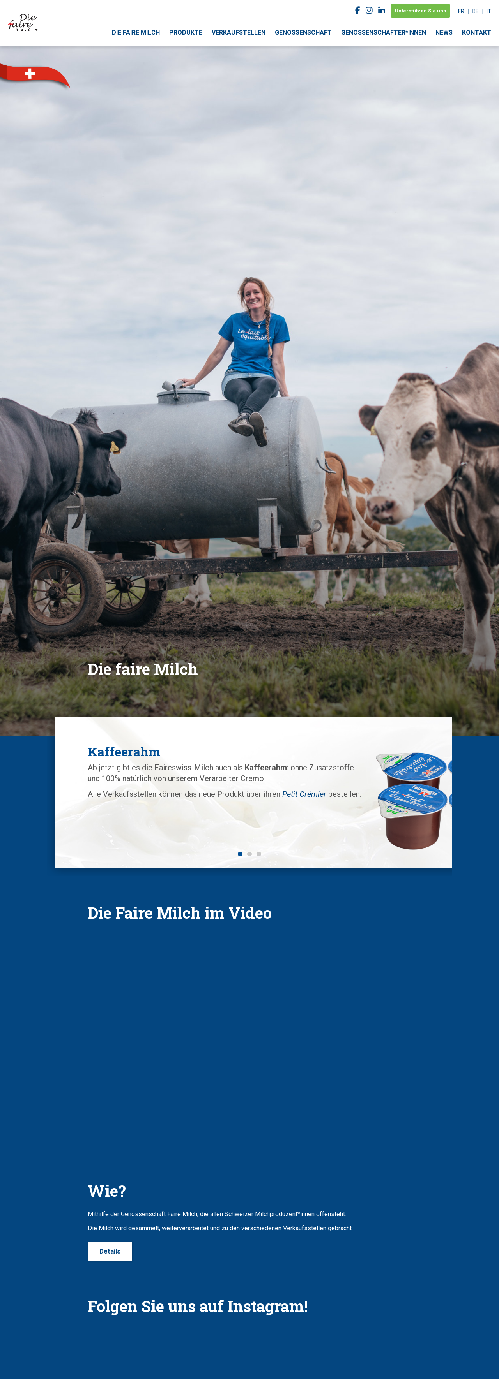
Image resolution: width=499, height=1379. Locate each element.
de (475, 11)
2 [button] (249, 854)
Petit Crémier (128, 816)
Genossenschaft (303, 32)
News (444, 32)
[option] (249, 771)
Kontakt (476, 32)
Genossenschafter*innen (383, 32)
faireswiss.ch (23, 15)
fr (461, 11)
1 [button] (240, 854)
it (489, 11)
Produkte (185, 32)
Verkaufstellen (238, 32)
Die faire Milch (136, 32)
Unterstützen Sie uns (420, 11)
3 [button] (259, 854)
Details (109, 1251)
